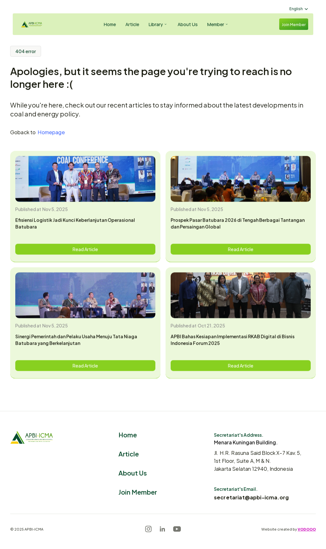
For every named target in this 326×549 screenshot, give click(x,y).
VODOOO (307, 529)
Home (127, 434)
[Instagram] (148, 529)
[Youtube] (177, 529)
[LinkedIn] (162, 529)
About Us (132, 472)
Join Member (137, 491)
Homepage (51, 132)
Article (128, 453)
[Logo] (36, 24)
